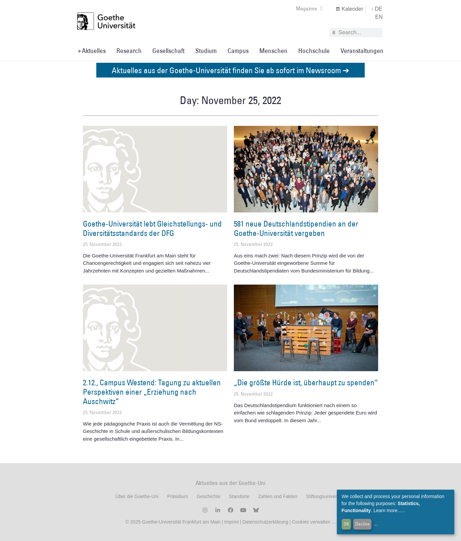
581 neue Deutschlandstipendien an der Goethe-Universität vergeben (296, 228)
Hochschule (314, 51)
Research (129, 51)
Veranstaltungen (362, 51)
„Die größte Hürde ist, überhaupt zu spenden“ (306, 382)
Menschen (273, 51)
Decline (362, 524)
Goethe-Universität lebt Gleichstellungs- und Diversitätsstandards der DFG (152, 228)
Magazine (309, 8)
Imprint (231, 522)
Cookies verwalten (311, 522)
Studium (206, 51)
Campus (238, 51)
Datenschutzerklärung (265, 522)
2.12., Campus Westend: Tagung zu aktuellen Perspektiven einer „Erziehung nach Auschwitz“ (152, 391)
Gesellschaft (168, 51)
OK (346, 524)
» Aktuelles (92, 51)
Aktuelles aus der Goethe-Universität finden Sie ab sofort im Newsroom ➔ (230, 70)
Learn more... (387, 510)
